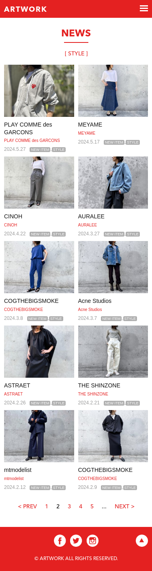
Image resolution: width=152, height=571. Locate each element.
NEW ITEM (40, 150)
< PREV (27, 507)
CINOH (13, 216)
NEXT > (125, 507)
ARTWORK (25, 9)
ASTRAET (17, 385)
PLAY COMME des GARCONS (32, 140)
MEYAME (90, 124)
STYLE (59, 150)
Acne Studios (95, 301)
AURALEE (91, 216)
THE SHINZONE (99, 385)
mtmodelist (18, 470)
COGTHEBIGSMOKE (31, 301)
